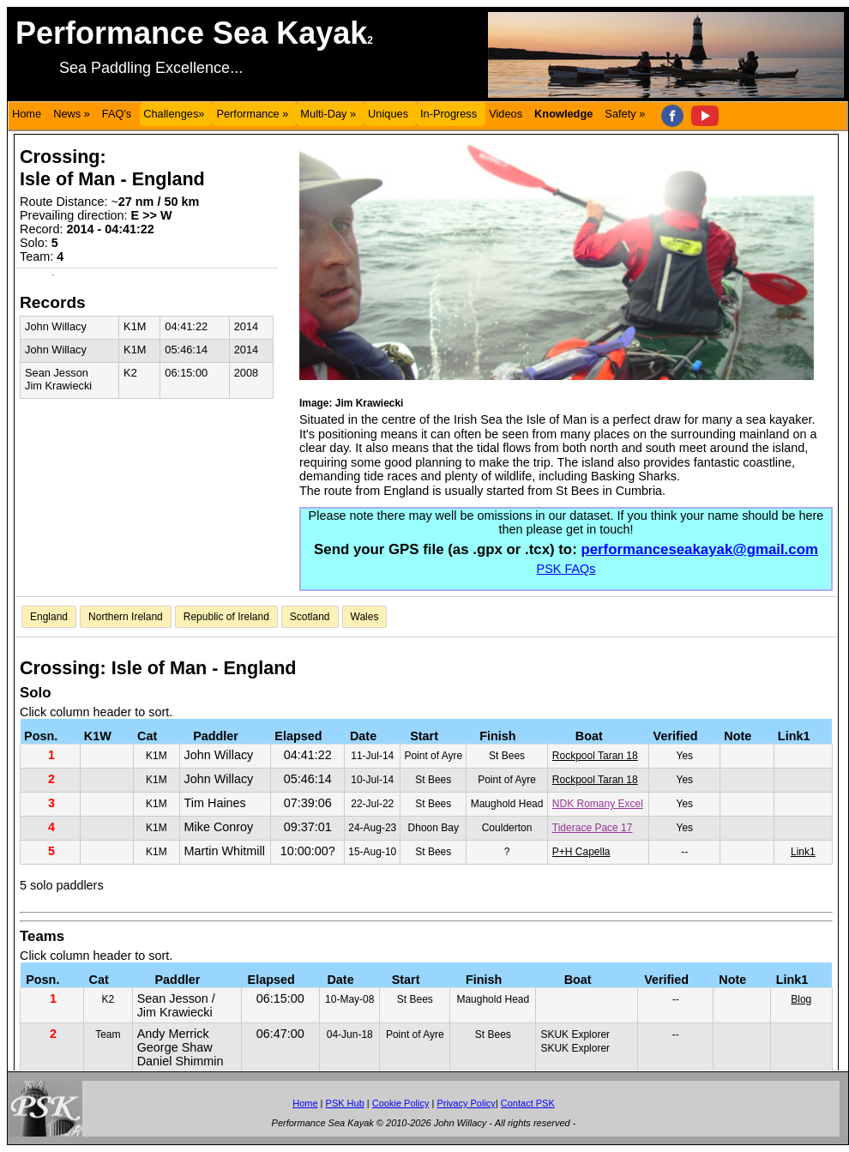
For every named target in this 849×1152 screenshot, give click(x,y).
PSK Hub (345, 1103)
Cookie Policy (401, 1103)
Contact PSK (528, 1103)
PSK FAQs (566, 569)
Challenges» (173, 113)
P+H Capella (581, 852)
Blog (801, 999)
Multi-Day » (328, 113)
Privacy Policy (466, 1103)
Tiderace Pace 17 (592, 828)
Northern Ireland (125, 617)
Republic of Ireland (226, 617)
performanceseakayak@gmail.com (699, 549)
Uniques (388, 113)
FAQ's (116, 113)
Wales (365, 617)
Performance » (252, 113)
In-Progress (448, 113)
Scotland (310, 617)
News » (71, 113)
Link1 (803, 852)
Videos (505, 113)
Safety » (625, 113)
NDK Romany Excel (597, 804)
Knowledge (563, 113)
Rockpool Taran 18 (595, 756)
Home (26, 113)
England (49, 617)
